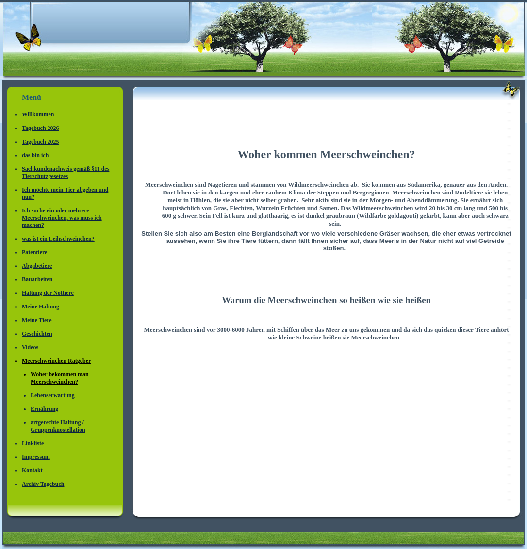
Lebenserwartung (53, 395)
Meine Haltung (40, 306)
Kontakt (32, 470)
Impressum (36, 456)
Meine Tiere (37, 320)
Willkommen (38, 114)
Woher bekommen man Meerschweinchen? (60, 378)
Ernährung (44, 408)
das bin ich (35, 155)
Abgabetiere (37, 265)
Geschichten (37, 333)
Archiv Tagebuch (43, 484)
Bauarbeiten (37, 279)
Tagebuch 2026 (40, 128)
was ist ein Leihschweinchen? (58, 238)
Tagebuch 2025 (40, 141)
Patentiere (34, 252)
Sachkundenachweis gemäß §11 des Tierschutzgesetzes (65, 172)
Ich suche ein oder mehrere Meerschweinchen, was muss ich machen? (62, 217)
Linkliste (33, 443)
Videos (30, 347)
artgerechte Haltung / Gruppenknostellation (58, 426)
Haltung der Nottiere (48, 293)
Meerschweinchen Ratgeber (56, 360)
